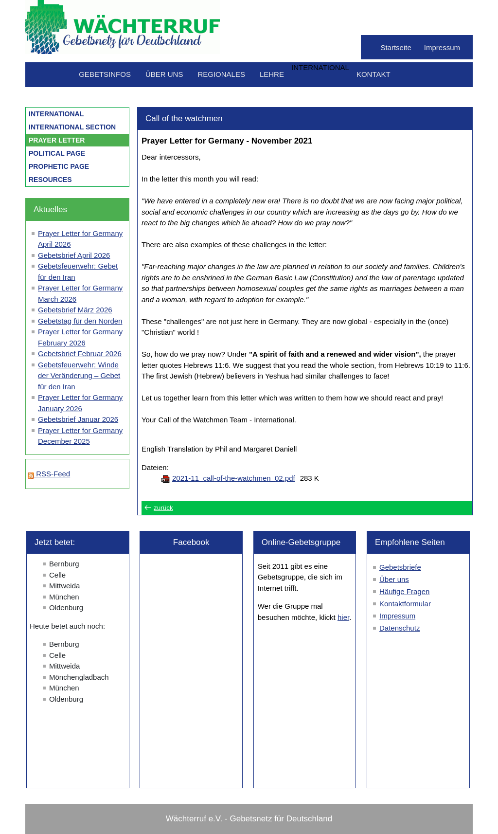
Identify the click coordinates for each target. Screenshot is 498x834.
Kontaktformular (405, 603)
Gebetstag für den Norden (80, 321)
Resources (50, 179)
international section (72, 127)
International (56, 114)
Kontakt (373, 74)
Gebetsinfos (105, 74)
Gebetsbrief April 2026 (74, 255)
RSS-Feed (49, 474)
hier (343, 617)
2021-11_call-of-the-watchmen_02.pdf (233, 478)
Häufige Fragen (404, 591)
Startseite (395, 47)
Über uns (164, 74)
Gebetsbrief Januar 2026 (78, 419)
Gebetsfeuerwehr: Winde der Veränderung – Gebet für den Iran (79, 376)
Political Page (57, 153)
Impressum (442, 47)
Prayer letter (57, 140)
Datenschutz (399, 628)
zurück (163, 507)
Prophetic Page (59, 166)
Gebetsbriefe (400, 567)
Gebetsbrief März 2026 (75, 310)
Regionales (221, 74)
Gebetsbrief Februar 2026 (80, 353)
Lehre (272, 74)
